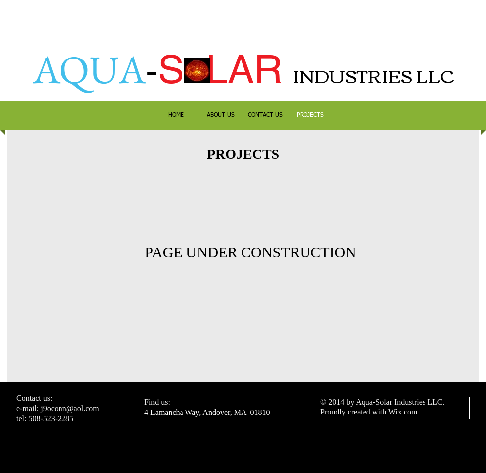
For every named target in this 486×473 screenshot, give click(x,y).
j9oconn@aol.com (70, 408)
